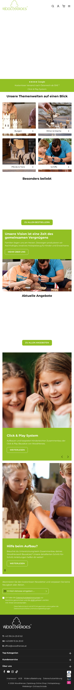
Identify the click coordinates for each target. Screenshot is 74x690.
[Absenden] (46, 591)
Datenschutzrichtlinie (22, 609)
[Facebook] (4, 672)
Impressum (11, 678)
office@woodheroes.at (16, 646)
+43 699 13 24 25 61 (14, 641)
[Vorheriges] (62, 456)
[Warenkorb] (63, 6)
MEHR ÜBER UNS (16, 252)
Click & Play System (37, 89)
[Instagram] (12, 672)
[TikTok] (16, 672)
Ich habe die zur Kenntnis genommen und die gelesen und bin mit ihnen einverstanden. (27, 600)
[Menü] (69, 6)
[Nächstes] (67, 456)
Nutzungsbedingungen (41, 609)
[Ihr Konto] (58, 6)
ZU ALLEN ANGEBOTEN (37, 343)
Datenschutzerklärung (52, 678)
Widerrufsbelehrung (32, 678)
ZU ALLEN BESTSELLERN (37, 222)
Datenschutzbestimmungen (28, 597)
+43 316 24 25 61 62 (14, 636)
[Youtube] (8, 672)
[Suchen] (52, 6)
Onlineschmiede (40, 686)
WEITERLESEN (17, 450)
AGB (33, 600)
